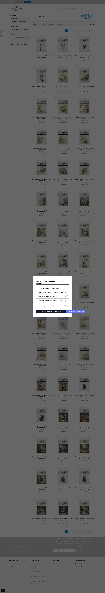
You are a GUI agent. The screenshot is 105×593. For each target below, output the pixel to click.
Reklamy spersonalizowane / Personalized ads (51, 306)
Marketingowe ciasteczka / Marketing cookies (51, 292)
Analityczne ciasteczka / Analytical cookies (50, 296)
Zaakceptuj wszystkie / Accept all (75, 311)
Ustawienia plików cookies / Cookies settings (50, 282)
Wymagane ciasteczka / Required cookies (50, 288)
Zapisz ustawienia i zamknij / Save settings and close (50, 311)
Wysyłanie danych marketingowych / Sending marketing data (50, 301)
